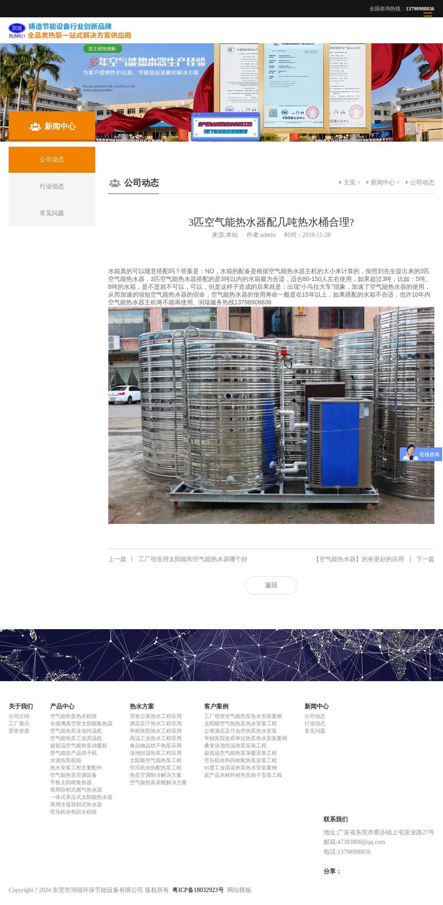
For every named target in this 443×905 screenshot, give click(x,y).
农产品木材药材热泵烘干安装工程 (243, 775)
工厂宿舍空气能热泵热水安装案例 (243, 716)
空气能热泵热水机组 (73, 716)
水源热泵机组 (65, 760)
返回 (271, 585)
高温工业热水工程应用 (156, 738)
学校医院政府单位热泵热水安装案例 (245, 738)
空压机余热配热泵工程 (156, 768)
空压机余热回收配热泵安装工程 (240, 760)
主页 (349, 182)
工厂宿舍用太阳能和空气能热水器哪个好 (177, 559)
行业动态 (315, 724)
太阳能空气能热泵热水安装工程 (240, 724)
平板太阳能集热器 (71, 782)
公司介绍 (19, 716)
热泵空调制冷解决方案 (156, 775)
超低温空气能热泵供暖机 (78, 746)
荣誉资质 (19, 731)
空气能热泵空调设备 (73, 775)
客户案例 (216, 706)
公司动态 (422, 182)
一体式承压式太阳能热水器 (81, 797)
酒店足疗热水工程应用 (156, 724)
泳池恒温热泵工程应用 (156, 753)
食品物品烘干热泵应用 (156, 746)
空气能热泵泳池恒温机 (76, 731)
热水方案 (142, 706)
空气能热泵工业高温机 (76, 738)
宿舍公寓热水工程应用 (156, 716)
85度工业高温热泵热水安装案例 (240, 768)
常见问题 (315, 731)
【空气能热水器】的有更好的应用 (373, 559)
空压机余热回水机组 (73, 812)
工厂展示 (19, 724)
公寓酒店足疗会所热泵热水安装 (240, 731)
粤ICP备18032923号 (198, 890)
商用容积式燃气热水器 (76, 790)
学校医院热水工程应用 (156, 731)
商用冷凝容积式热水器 (76, 805)
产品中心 (62, 706)
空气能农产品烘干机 (73, 753)
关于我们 (21, 706)
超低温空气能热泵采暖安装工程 (240, 753)
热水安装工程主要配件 (76, 768)
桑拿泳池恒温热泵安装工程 (235, 746)
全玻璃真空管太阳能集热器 (81, 724)
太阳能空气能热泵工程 (156, 760)
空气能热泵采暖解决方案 (158, 782)
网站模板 (239, 890)
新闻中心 (383, 182)
